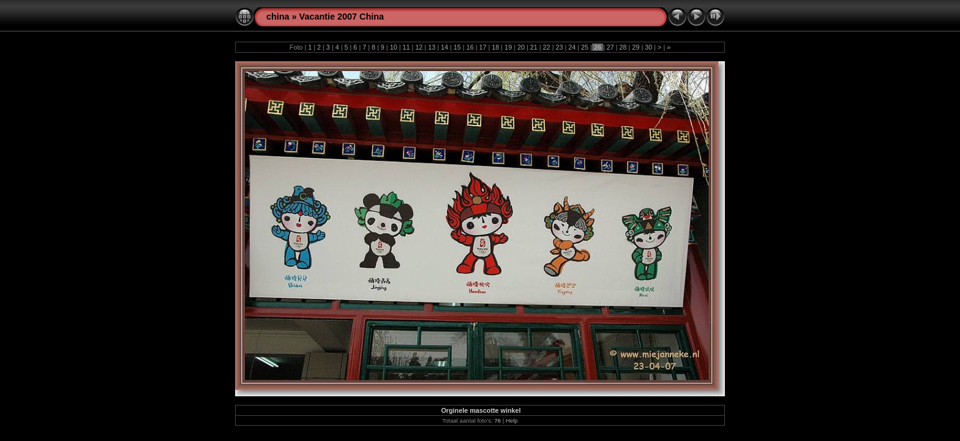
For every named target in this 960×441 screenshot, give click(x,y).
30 (648, 47)
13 (431, 47)
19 (508, 47)
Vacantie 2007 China (341, 16)
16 (470, 47)
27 (610, 47)
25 (584, 47)
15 (457, 47)
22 (546, 47)
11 (406, 47)
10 (393, 47)
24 (571, 47)
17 (482, 47)
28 (623, 47)
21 (533, 47)
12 (418, 47)
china (278, 16)
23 (558, 47)
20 (521, 47)
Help (512, 420)
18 (495, 47)
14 (444, 47)
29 (635, 47)
